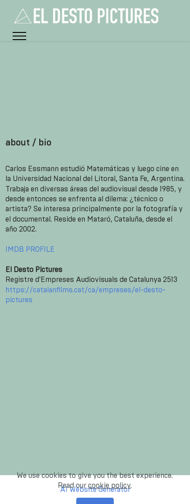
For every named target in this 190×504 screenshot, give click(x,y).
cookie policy (109, 492)
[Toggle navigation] (20, 36)
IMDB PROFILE (30, 249)
